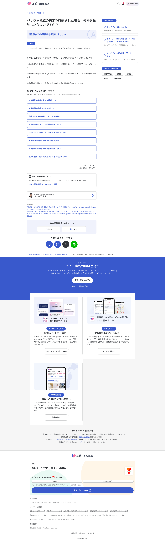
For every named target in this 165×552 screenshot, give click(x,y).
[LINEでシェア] (74, 244)
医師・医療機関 (84, 437)
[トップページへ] (82, 458)
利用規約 (29, 94)
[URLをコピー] (49, 244)
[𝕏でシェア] (65, 244)
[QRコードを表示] (57, 244)
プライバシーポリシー (40, 94)
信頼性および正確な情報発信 (67, 439)
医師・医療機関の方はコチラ (82, 286)
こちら (80, 442)
